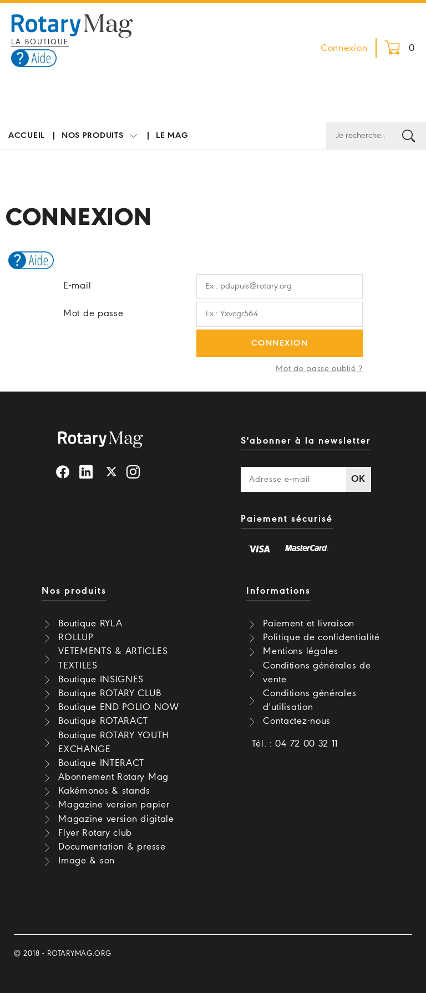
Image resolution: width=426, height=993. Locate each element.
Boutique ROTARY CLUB (109, 693)
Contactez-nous (297, 721)
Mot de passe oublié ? (319, 368)
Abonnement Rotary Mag (113, 777)
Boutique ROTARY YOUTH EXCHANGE (113, 742)
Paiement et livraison (308, 624)
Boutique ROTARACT (103, 721)
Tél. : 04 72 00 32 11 (295, 744)
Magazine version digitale (116, 819)
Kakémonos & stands (104, 791)
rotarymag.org (79, 954)
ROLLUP (75, 637)
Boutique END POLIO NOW (118, 707)
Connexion (344, 48)
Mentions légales (300, 651)
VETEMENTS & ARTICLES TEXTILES (113, 658)
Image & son (86, 861)
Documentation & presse (111, 847)
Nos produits (100, 136)
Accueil (26, 135)
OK (358, 479)
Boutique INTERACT (101, 763)
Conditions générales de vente (317, 673)
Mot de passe (93, 313)
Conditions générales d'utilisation (309, 700)
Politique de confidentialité (321, 637)
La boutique (40, 42)
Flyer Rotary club (95, 833)
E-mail (77, 286)
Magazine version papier (113, 805)
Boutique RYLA (90, 624)
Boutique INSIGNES (101, 680)
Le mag (172, 135)
